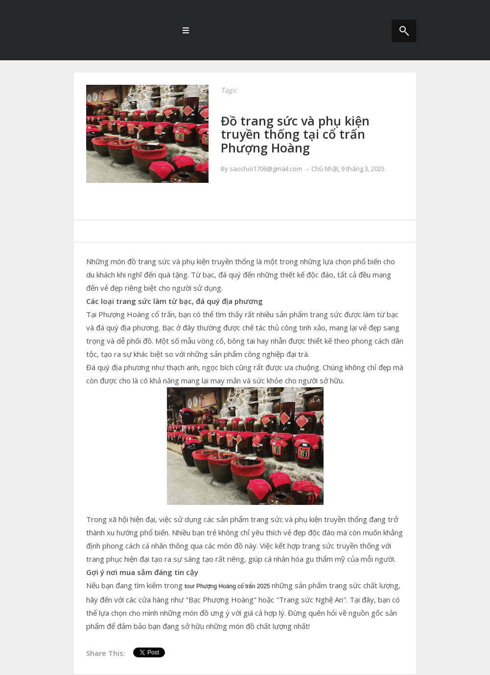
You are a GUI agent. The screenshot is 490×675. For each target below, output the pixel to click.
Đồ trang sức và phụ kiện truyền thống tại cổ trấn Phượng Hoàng (295, 134)
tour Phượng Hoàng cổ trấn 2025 (227, 586)
